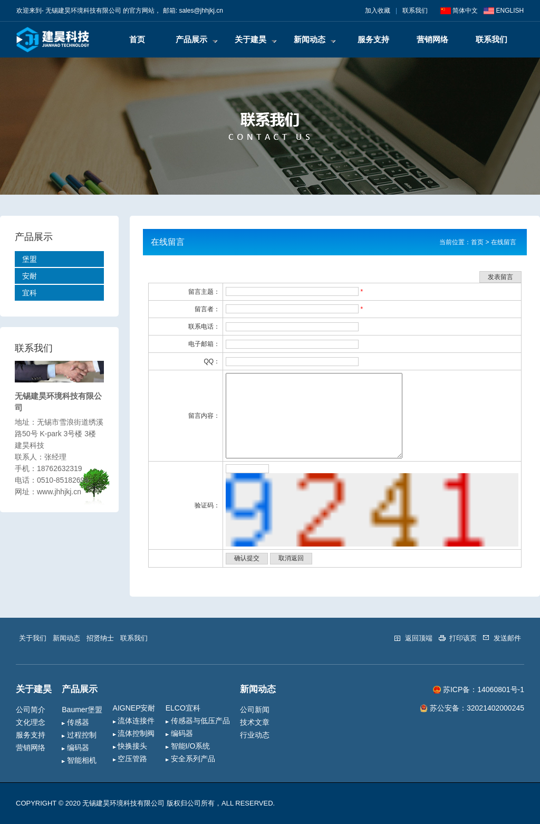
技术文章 (254, 722)
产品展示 (196, 39)
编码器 (75, 747)
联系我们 (415, 10)
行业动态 (254, 735)
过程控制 (79, 735)
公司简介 (30, 709)
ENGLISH (504, 10)
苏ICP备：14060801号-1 (478, 689)
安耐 (29, 276)
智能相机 (79, 760)
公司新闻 (254, 709)
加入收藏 (377, 10)
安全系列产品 (190, 758)
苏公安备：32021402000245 (472, 708)
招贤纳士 (100, 638)
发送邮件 (502, 638)
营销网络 (432, 39)
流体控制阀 (134, 733)
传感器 (75, 722)
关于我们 (32, 638)
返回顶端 (413, 638)
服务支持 (373, 39)
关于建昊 (255, 39)
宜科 (29, 293)
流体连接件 (134, 720)
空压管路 (130, 758)
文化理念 (30, 722)
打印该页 (458, 638)
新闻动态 (314, 39)
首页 (137, 39)
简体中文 (459, 10)
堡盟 (29, 259)
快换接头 (130, 746)
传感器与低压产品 (198, 720)
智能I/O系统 (188, 746)
